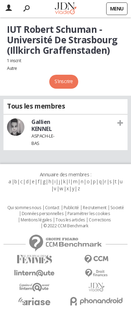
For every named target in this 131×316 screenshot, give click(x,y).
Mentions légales (36, 220)
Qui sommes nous (24, 207)
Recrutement (94, 207)
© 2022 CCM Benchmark (65, 225)
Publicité (71, 207)
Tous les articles (70, 220)
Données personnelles (43, 213)
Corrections (99, 220)
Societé (117, 207)
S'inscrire (63, 81)
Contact (52, 207)
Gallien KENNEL (41, 125)
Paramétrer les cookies (88, 213)
